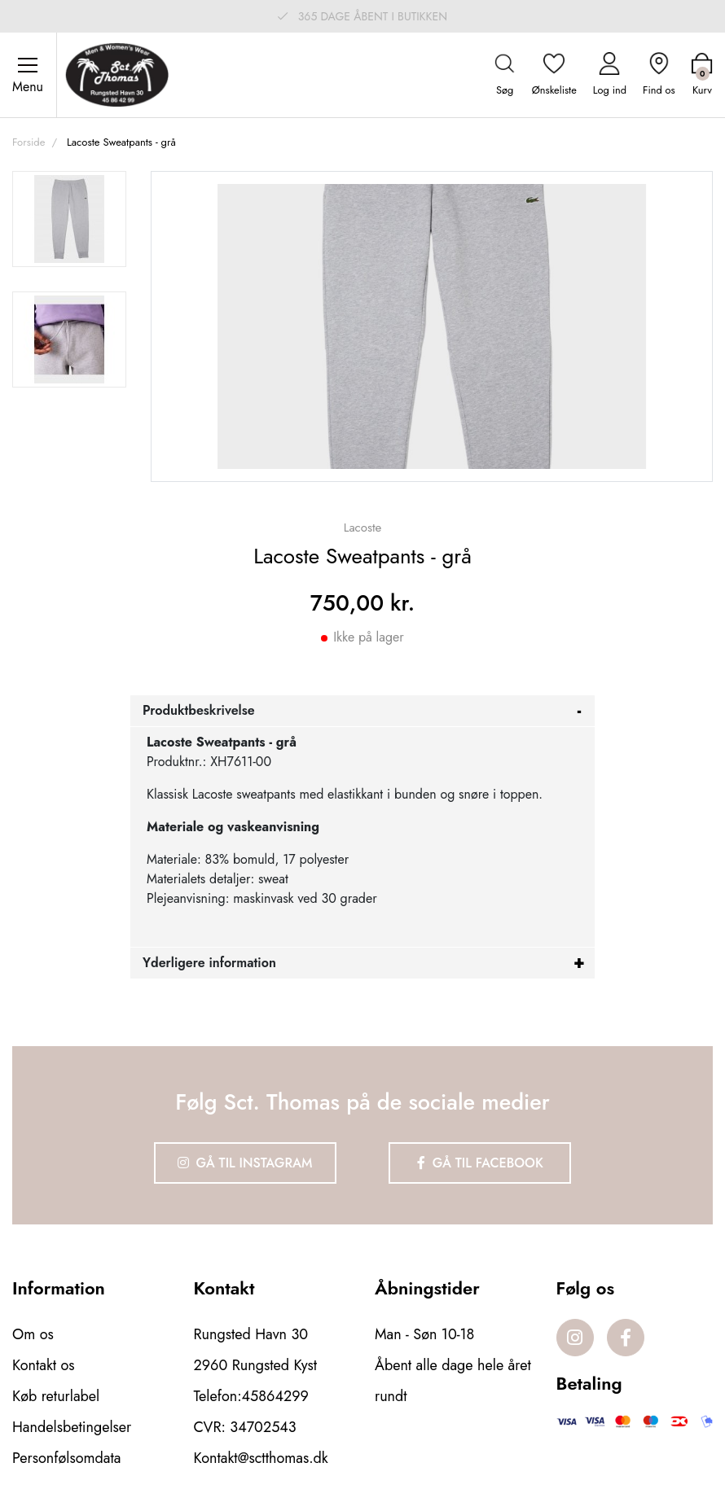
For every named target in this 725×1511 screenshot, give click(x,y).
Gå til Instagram (245, 1163)
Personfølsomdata (66, 1458)
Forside (28, 142)
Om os (33, 1334)
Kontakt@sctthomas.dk (261, 1458)
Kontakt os (43, 1365)
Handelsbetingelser (71, 1427)
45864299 (275, 1396)
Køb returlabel (55, 1396)
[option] (69, 219)
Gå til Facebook (480, 1163)
